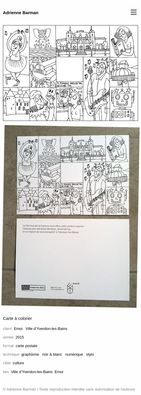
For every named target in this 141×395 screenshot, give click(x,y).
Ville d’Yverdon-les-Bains (46, 328)
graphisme (30, 354)
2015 (20, 337)
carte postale (26, 346)
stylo (90, 354)
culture (18, 363)
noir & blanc (52, 354)
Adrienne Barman (20, 12)
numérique (74, 354)
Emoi (18, 328)
